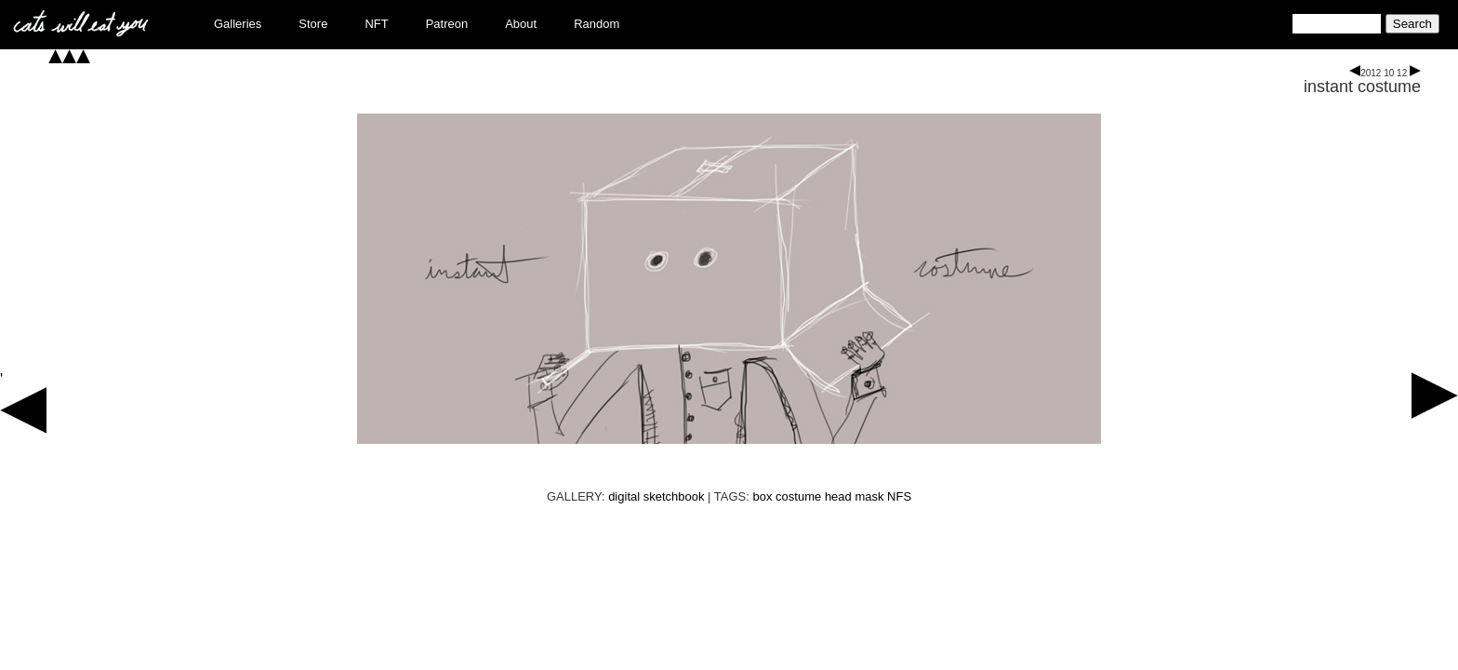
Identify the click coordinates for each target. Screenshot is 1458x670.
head (838, 496)
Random (596, 24)
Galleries (237, 24)
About (521, 24)
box (763, 496)
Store (312, 24)
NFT (376, 24)
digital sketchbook (656, 496)
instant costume (1362, 86)
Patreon (447, 24)
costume (798, 496)
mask (869, 496)
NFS (899, 496)
